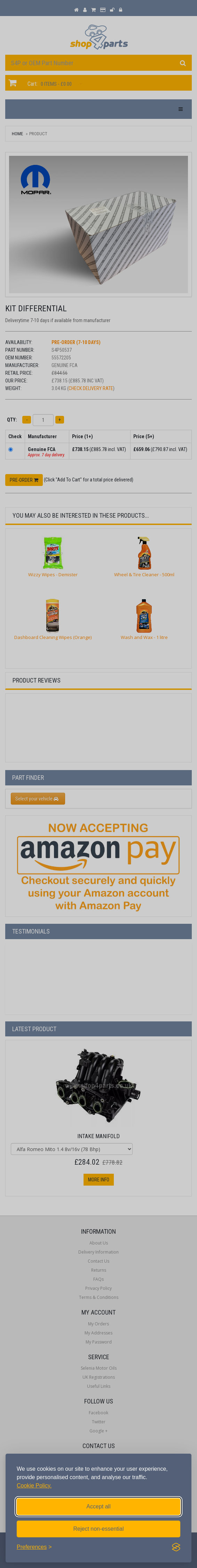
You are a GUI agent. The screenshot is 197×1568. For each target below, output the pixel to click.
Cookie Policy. (34, 1486)
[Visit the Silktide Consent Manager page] (176, 1547)
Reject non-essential (98, 1529)
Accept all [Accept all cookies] (98, 1506)
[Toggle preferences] (34, 1547)
